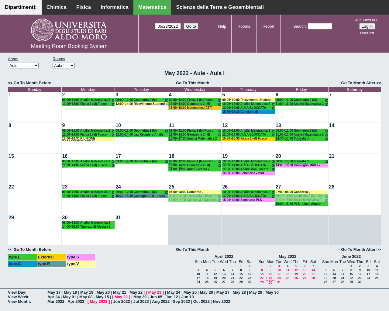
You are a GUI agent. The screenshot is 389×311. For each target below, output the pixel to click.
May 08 (85, 297)
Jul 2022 (141, 301)
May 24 (173, 292)
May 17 (53, 292)
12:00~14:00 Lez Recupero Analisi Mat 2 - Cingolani (139, 135)
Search (299, 26)
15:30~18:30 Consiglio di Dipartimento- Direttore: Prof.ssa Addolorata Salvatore (245, 112)
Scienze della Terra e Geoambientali (220, 7)
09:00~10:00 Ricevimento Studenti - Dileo (247, 100)
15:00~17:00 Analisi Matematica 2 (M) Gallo (193, 139)
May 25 (190, 292)
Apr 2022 (75, 301)
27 (278, 186)
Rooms (244, 26)
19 (225, 156)
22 (11, 186)
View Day (16, 292)
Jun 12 (172, 297)
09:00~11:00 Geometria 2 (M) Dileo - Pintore (302, 100)
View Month (19, 301)
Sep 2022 (181, 301)
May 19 (86, 292)
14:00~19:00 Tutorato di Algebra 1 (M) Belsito (86, 227)
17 (118, 156)
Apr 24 (53, 297)
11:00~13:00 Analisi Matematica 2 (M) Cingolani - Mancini (302, 104)
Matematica (152, 7)
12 (225, 125)
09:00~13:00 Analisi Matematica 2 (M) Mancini (86, 223)
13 (278, 125)
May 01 (69, 297)
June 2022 (351, 256)
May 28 (239, 292)
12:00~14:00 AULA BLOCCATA (248, 108)
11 (171, 125)
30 (65, 217)
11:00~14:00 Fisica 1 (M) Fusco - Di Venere (88, 104)
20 (278, 156)
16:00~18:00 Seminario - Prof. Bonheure (243, 173)
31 (118, 217)
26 (225, 186)
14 (332, 125)
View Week (18, 297)
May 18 (70, 292)
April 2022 (224, 256)
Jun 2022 (121, 301)
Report (268, 26)
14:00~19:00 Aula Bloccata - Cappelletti (189, 169)
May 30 (272, 292)
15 (11, 156)
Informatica (115, 7)
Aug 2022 (161, 301)
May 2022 (287, 256)
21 (332, 156)
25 (171, 186)
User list (367, 33)
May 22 (136, 292)
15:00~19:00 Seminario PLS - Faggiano (242, 200)
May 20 (103, 292)
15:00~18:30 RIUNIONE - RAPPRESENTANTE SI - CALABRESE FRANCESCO (81, 139)
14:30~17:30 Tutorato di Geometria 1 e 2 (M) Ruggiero (302, 139)
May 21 (119, 292)
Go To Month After (358, 83)
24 (118, 186)
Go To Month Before (32, 83)
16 (65, 156)
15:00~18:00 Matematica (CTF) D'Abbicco (190, 108)
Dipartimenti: (21, 7)
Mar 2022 (55, 301)
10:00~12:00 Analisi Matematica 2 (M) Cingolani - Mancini (248, 104)
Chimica (56, 7)
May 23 (154, 292)
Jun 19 (187, 297)
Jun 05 (156, 297)
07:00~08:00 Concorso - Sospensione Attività (186, 192)
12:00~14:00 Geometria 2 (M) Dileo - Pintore (195, 104)
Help (222, 26)
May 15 (102, 297)
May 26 (206, 292)
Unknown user (367, 19)
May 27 (222, 292)
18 (171, 156)
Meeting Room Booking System (69, 46)
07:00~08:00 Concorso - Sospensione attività (293, 192)
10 (118, 125)
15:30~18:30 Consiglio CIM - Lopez (140, 196)
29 (11, 217)
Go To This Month (192, 83)
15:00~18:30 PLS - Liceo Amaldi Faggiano (298, 204)
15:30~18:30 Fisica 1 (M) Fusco (244, 138)
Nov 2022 (221, 301)
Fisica (83, 7)
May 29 (255, 292)
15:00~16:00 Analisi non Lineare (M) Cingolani (248, 169)
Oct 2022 (201, 301)
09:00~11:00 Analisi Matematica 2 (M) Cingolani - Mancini (88, 100)
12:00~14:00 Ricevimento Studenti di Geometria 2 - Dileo (141, 104)
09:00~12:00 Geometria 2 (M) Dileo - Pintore (142, 100)
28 (332, 186)
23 (65, 186)
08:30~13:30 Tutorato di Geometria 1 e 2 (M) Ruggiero (302, 162)
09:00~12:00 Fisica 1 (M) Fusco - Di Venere (195, 100)
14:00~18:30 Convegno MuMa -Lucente (298, 166)
